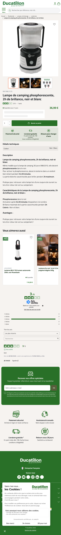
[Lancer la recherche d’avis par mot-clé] (58, 338)
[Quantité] (7, 123)
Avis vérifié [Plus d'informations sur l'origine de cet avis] (9, 349)
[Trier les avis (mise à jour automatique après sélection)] (31, 333)
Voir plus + (7, 399)
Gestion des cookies (30, 530)
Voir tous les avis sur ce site (32, 309)
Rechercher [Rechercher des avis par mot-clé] (30, 339)
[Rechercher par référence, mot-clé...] (34, 10)
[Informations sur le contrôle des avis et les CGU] (43, 306)
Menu (4, 10)
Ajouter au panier (36, 123)
